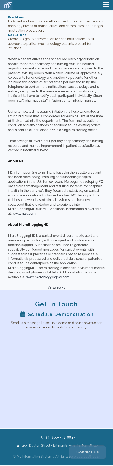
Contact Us (87, 452)
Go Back (56, 288)
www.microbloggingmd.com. (48, 277)
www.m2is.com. (24, 213)
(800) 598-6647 (63, 437)
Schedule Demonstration (61, 314)
